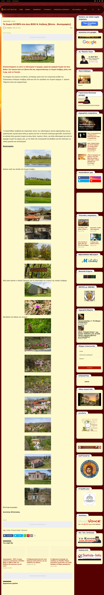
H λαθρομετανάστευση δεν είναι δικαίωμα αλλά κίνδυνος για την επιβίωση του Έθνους (37, 560)
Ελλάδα (13, 21)
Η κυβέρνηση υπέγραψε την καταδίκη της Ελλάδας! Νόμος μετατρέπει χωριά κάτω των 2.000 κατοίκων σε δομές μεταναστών (60, 561)
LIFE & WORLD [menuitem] (76, 9)
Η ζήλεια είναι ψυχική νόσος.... (95, 242)
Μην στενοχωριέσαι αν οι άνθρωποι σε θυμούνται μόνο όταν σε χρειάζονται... (94, 136)
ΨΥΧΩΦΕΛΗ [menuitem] (47, 9)
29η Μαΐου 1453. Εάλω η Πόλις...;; (83, 228)
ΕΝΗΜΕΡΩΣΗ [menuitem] (37, 9)
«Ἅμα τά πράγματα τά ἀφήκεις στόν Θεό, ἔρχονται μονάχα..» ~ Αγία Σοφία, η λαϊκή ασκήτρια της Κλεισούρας (93, 159)
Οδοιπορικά (24, 530)
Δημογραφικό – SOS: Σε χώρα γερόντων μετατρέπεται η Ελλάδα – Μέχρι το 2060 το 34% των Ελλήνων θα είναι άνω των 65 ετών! (14, 562)
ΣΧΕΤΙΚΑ (9, 1)
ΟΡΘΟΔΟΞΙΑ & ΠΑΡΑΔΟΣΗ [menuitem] (61, 9)
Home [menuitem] (21, 9)
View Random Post (89, 23)
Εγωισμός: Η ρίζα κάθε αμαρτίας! (95, 228)
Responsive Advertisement (38, 37)
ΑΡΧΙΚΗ (3, 1)
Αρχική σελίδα (6, 21)
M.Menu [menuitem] (27, 9)
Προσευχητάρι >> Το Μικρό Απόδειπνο (87, 126)
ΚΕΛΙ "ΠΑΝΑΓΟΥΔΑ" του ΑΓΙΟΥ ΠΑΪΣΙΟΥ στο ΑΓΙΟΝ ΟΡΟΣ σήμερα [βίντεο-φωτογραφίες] (93, 146)
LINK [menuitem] (85, 9)
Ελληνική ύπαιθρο (15, 530)
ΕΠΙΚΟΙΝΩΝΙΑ (15, 1)
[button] (93, 10)
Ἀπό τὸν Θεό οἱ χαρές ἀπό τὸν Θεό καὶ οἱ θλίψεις (83, 243)
